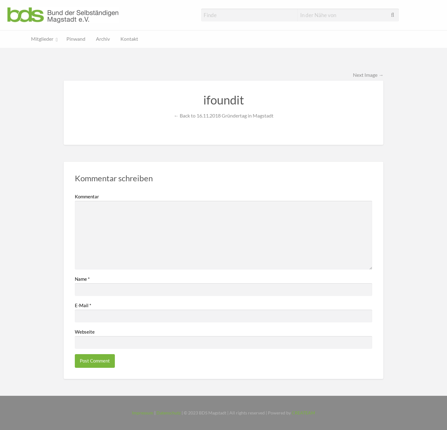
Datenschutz (168, 412)
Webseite (85, 332)
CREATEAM (303, 412)
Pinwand (75, 39)
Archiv (103, 39)
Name (82, 279)
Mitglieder (42, 39)
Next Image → (368, 75)
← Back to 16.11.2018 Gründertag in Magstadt (223, 115)
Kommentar (87, 196)
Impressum (142, 412)
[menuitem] (43, 39)
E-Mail (83, 305)
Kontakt (129, 39)
